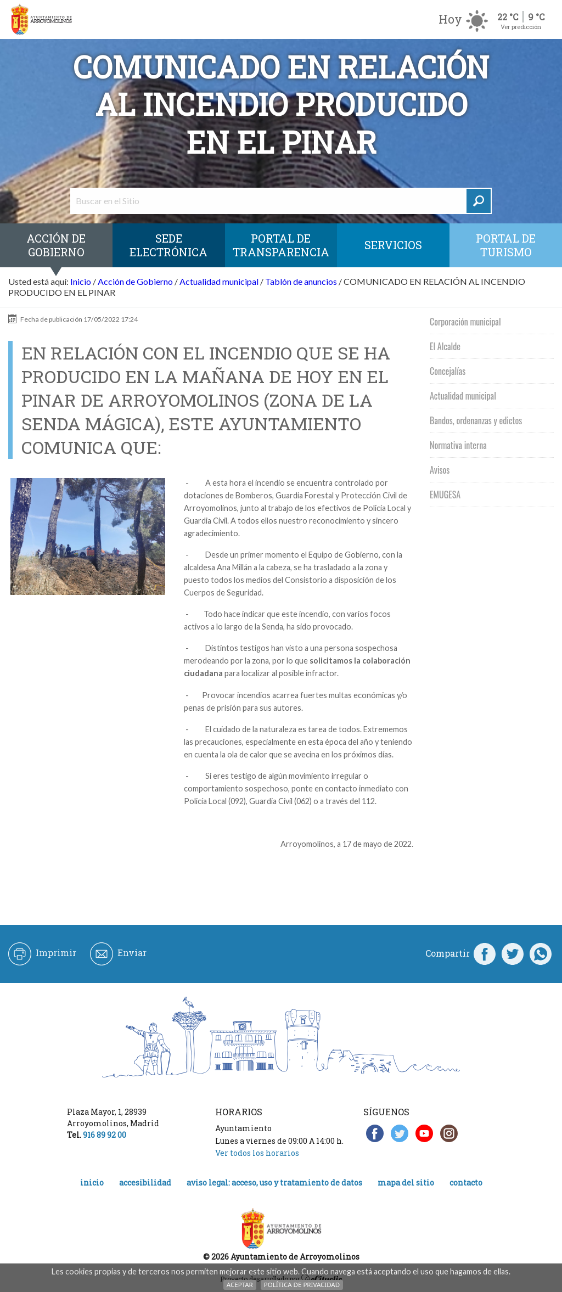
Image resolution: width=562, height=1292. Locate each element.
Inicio (80, 281)
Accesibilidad (145, 1182)
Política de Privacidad (302, 1284)
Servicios (393, 245)
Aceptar (240, 1284)
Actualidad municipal (218, 281)
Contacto (465, 1182)
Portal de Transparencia (281, 245)
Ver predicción (521, 27)
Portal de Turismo (506, 245)
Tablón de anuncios (301, 281)
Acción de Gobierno (56, 245)
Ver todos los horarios (257, 1153)
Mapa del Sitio (406, 1182)
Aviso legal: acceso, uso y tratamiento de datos (274, 1182)
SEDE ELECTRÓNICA (168, 245)
